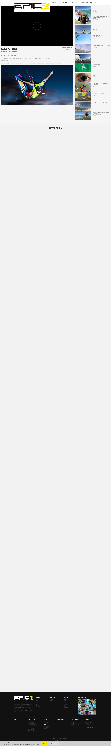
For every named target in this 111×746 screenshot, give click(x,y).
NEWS (36, 700)
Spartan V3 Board (46, 722)
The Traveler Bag (73, 721)
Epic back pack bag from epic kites (100, 103)
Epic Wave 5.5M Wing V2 (32, 726)
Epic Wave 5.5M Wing (32, 723)
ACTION (36, 701)
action (94, 28)
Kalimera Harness (60, 721)
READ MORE (16, 714)
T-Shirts (86, 721)
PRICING (54, 2)
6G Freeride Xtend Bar (46, 727)
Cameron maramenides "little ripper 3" (100, 26)
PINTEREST (65, 703)
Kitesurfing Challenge (98, 93)
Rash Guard (87, 723)
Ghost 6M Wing (31, 728)
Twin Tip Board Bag (74, 725)
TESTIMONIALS (37, 706)
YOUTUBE (65, 704)
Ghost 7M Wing (31, 729)
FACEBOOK (65, 699)
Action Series (69, 49)
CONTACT (51, 699)
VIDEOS (77, 2)
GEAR (72, 2)
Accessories (89, 728)
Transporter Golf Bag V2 (75, 724)
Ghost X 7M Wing (31, 731)
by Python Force (59, 741)
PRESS (36, 704)
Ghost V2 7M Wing (31, 734)
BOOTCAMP (89, 2)
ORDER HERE (47, 2)
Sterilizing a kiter (97, 64)
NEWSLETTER (66, 707)
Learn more (54, 743)
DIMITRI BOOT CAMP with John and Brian (101, 113)
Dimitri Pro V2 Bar (46, 726)
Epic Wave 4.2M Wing (32, 722)
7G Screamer (16, 721)
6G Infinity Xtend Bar (46, 728)
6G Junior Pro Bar (46, 729)
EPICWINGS (66, 2)
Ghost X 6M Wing (31, 730)
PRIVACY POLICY (52, 701)
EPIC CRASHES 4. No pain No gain (101, 45)
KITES (59, 2)
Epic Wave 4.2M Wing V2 (32, 725)
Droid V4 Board (45, 721)
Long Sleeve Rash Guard (89, 724)
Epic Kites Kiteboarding (53, 738)
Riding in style (96, 74)
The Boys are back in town (100, 54)
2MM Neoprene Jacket (88, 722)
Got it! (45, 743)
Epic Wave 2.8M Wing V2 (32, 724)
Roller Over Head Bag (74, 722)
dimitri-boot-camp (97, 114)
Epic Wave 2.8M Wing (32, 721)
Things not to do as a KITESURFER (98, 36)
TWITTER (65, 700)
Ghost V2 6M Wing (31, 732)
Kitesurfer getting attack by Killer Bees (100, 84)
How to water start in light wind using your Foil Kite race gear (100, 8)
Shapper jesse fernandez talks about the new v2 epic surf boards (101, 17)
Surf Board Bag (73, 723)
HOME (51, 700)
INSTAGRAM (66, 701)
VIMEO (65, 705)
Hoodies (86, 725)
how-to (94, 10)
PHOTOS (83, 2)
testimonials (95, 19)
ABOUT (36, 705)
